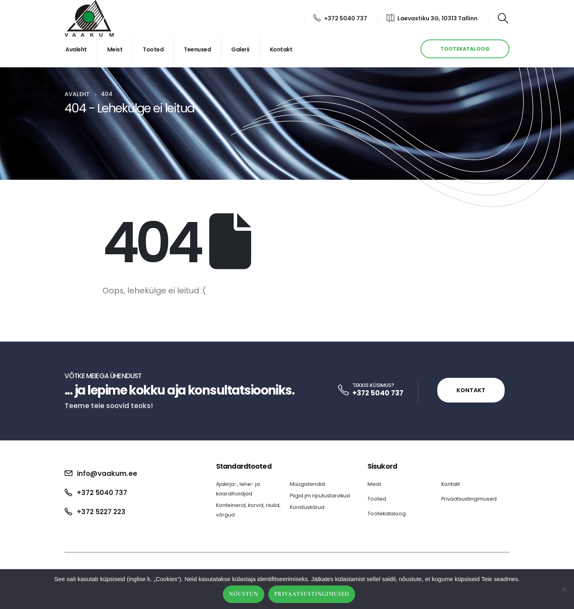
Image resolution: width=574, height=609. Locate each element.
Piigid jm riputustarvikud (320, 495)
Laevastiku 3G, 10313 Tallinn (432, 18)
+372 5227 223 (101, 512)
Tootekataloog (387, 513)
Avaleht (76, 49)
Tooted (153, 49)
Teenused (197, 49)
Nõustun (243, 594)
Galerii (240, 49)
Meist (115, 49)
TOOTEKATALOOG (464, 48)
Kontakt (281, 49)
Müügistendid (307, 484)
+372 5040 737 (340, 18)
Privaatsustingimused (469, 498)
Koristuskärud (307, 507)
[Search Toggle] (503, 18)
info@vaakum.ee (107, 473)
